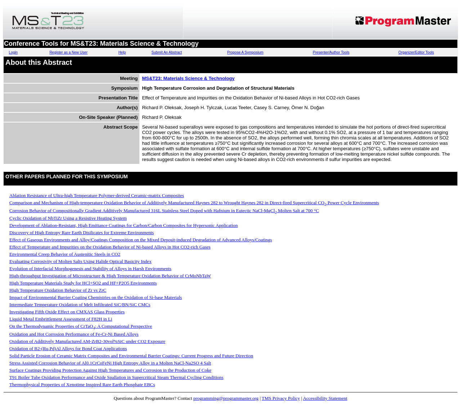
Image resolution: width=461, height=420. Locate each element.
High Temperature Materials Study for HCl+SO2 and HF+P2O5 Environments (83, 283)
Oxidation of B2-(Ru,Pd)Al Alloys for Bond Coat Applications (68, 348)
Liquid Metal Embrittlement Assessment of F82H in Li (60, 319)
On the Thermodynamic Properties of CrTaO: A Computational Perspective (80, 326)
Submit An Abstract (167, 52)
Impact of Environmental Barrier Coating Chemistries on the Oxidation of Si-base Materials (95, 297)
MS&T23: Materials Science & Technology (188, 78)
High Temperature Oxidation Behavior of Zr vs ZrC (57, 290)
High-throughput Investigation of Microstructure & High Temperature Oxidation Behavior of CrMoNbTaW (110, 275)
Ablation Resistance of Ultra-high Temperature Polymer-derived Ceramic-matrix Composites (96, 195)
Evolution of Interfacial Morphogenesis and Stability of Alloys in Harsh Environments (90, 268)
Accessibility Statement (325, 398)
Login (13, 52)
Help (122, 52)
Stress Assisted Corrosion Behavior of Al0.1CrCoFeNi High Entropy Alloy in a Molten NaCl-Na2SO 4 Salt (110, 363)
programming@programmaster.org (226, 398)
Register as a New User (68, 52)
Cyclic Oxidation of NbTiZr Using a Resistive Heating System (68, 218)
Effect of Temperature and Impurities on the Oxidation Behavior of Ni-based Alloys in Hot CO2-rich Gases (110, 247)
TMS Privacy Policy (281, 398)
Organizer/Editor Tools (416, 52)
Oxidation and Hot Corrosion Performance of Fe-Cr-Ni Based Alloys (74, 334)
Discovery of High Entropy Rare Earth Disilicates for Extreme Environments (81, 232)
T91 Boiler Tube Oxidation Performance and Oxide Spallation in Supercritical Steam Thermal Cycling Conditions (116, 377)
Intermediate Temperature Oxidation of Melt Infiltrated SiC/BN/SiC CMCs (79, 304)
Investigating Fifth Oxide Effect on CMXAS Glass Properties (67, 311)
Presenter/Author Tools (331, 52)
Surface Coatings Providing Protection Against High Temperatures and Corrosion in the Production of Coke (110, 370)
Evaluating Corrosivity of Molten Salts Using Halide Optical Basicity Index (80, 261)
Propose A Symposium (245, 52)
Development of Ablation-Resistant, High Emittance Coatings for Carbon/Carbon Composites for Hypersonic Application (123, 225)
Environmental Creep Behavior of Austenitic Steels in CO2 (64, 254)
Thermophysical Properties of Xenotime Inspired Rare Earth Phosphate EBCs (82, 384)
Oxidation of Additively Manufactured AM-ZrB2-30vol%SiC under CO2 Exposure (87, 341)
